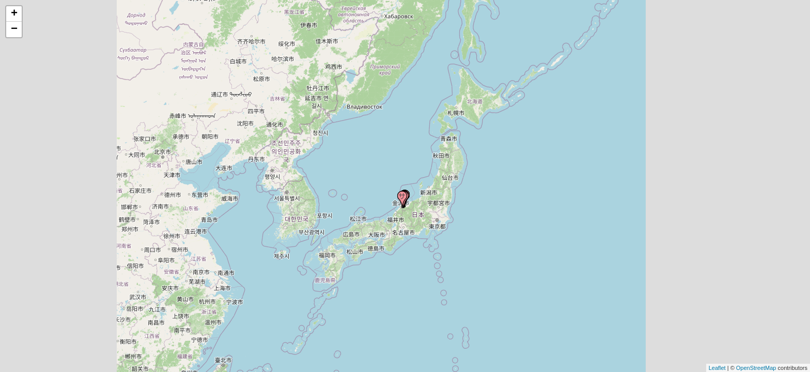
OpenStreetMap (756, 368)
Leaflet (717, 368)
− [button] (14, 29)
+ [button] (14, 14)
